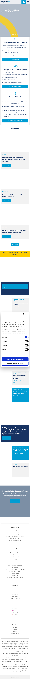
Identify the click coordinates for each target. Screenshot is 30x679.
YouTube (16, 615)
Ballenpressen (15, 575)
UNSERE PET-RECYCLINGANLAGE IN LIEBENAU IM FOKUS (14, 287)
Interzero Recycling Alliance (15, 557)
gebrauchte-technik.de (15, 598)
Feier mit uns (6, 17)
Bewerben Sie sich (17, 469)
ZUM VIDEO (6, 438)
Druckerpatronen (15, 561)
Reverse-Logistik (15, 573)
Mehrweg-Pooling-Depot (15, 538)
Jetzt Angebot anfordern (15, 120)
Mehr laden (15, 244)
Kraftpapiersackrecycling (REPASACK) (15, 536)
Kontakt (15, 631)
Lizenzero (15, 554)
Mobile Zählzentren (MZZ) (15, 540)
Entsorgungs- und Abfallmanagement (15, 577)
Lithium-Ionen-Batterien (15, 563)
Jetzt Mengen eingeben (15, 59)
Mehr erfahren (16, 306)
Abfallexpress (15, 594)
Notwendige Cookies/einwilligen (15, 363)
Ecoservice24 (15, 592)
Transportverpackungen (15, 550)
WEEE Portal (15, 590)
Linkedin (15, 608)
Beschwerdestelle (15, 633)
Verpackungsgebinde (15, 559)
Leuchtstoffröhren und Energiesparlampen (15, 569)
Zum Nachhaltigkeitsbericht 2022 (19, 381)
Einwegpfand (15, 567)
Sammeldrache (15, 596)
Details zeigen (22, 355)
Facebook (15, 612)
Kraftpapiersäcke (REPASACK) (15, 571)
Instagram (15, 610)
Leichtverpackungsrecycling (15, 530)
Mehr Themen (15, 34)
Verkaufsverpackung (15, 552)
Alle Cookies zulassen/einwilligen (15, 359)
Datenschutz (15, 629)
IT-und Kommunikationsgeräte (15, 565)
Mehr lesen (6, 165)
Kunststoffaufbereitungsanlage (15, 532)
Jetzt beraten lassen (15, 86)
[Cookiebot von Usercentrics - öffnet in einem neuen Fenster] (22, 314)
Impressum (15, 627)
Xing (16, 617)
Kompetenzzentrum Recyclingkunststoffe (15, 534)
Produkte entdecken (18, 453)
